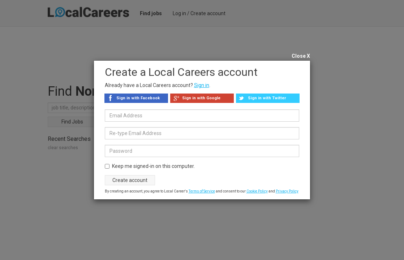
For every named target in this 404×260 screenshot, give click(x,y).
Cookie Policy (257, 191)
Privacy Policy (287, 191)
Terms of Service (202, 191)
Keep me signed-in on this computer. (150, 166)
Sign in (201, 85)
